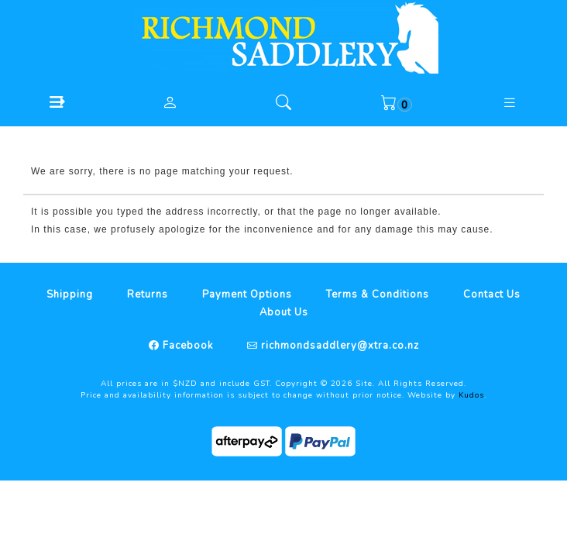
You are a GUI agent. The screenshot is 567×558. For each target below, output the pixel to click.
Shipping (69, 294)
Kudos (471, 395)
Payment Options (247, 294)
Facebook (186, 346)
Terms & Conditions (377, 294)
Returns (147, 294)
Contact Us (492, 294)
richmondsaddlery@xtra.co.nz (338, 346)
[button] (57, 102)
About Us (283, 312)
